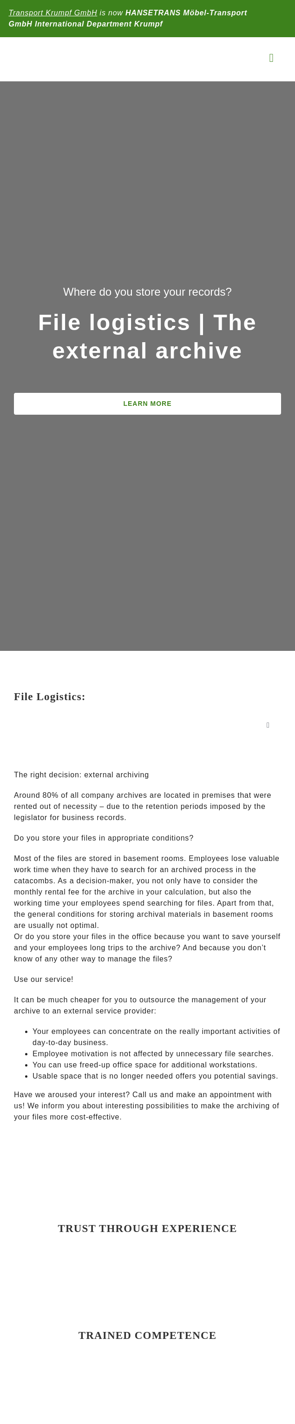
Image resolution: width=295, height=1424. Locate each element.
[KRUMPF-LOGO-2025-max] (69, 50)
